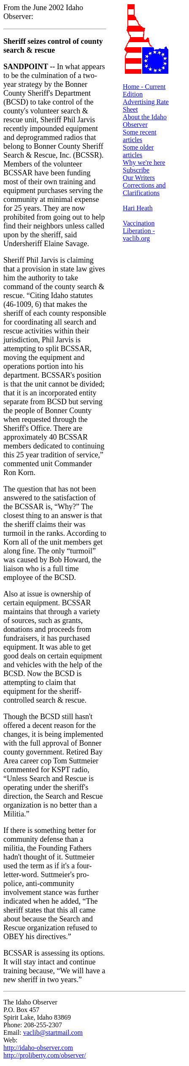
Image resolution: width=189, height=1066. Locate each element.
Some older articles (138, 151)
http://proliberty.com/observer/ (44, 1055)
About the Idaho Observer (145, 120)
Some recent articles (140, 136)
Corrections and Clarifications (144, 189)
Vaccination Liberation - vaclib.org (139, 231)
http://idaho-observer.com (38, 1047)
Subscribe (136, 170)
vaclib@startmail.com (53, 1032)
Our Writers (139, 177)
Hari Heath (138, 208)
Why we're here (144, 162)
